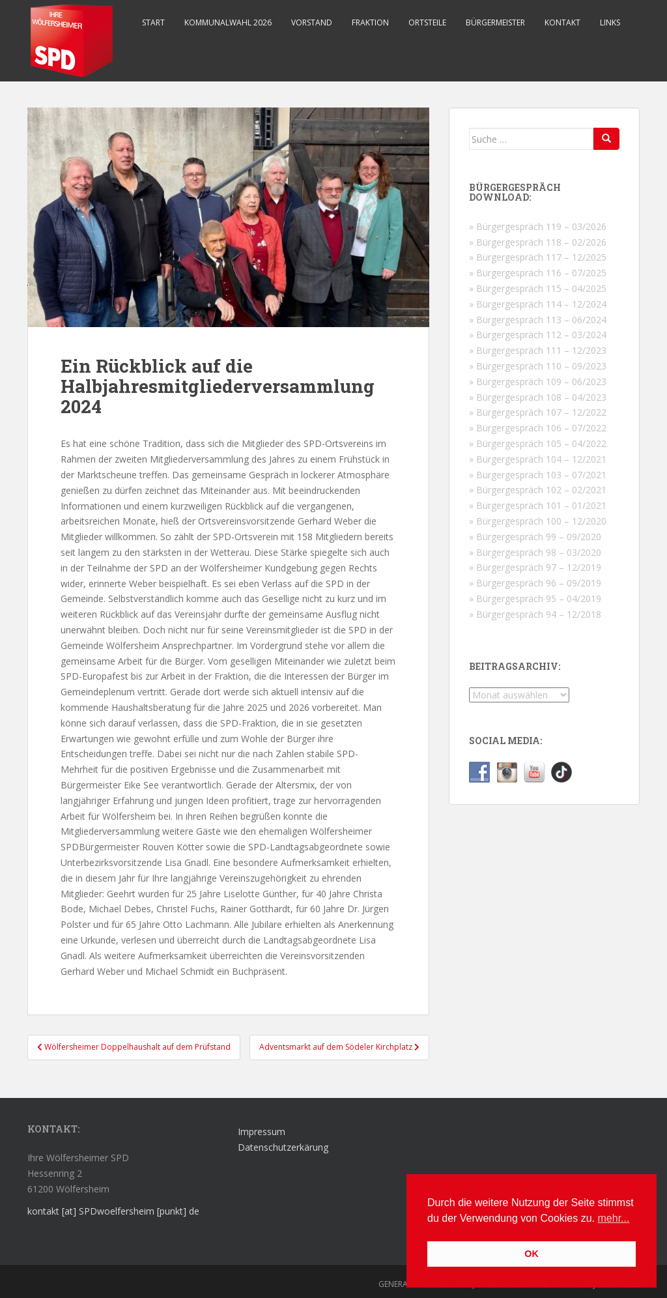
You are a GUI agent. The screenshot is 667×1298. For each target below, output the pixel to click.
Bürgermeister (495, 22)
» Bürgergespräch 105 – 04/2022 (537, 443)
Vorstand (311, 22)
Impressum (261, 1131)
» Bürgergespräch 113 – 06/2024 (537, 319)
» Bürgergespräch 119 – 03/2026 (537, 226)
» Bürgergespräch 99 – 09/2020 (535, 536)
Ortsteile (427, 22)
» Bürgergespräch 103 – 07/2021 (537, 475)
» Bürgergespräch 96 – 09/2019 (535, 583)
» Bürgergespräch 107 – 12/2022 (537, 412)
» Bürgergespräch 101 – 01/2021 (537, 505)
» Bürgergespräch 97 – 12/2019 (535, 567)
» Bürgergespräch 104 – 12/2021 (537, 459)
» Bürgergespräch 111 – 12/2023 (537, 350)
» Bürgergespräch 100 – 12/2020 (537, 521)
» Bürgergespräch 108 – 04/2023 (537, 397)
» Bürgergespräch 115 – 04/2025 (537, 288)
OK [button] (531, 1253)
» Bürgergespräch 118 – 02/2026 (537, 242)
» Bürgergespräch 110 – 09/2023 (537, 366)
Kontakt (562, 22)
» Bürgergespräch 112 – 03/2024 (537, 334)
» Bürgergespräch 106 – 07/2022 (537, 428)
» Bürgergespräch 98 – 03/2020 (535, 552)
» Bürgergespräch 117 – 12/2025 (537, 257)
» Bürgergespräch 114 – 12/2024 (537, 304)
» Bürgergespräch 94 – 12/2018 (535, 614)
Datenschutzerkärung (283, 1147)
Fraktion (370, 22)
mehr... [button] (614, 1218)
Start (153, 22)
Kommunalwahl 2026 (228, 22)
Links (610, 22)
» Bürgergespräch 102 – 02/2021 (537, 489)
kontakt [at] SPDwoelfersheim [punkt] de (113, 1211)
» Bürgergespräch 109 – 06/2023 (537, 381)
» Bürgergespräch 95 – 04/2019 (535, 598)
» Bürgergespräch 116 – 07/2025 (537, 273)
